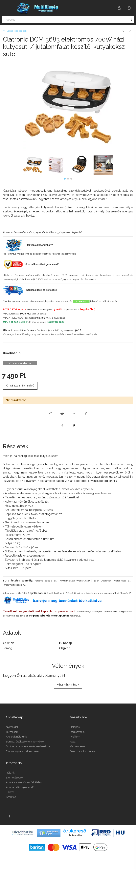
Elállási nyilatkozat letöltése (22, 751)
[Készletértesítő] (20, 386)
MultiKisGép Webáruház (33, 593)
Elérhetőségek (14, 777)
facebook (9, 816)
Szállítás (11, 796)
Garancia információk (82, 751)
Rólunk (10, 772)
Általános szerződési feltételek (24, 782)
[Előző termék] (123, 31)
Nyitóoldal (12, 726)
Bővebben (10, 353)
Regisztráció (77, 731)
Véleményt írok (68, 684)
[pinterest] (74, 425)
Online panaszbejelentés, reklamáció (28, 746)
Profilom (75, 736)
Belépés (74, 726)
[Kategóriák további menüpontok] (5, 7)
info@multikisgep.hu (14, 584)
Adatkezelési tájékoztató (20, 787)
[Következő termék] (130, 31)
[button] (65, 179)
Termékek (12, 731)
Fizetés (10, 792)
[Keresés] (68, 19)
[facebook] (62, 425)
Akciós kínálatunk (16, 736)
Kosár (73, 741)
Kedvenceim (77, 746)
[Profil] (119, 7)
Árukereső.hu (75, 835)
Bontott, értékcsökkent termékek (25, 741)
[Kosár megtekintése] (129, 7)
